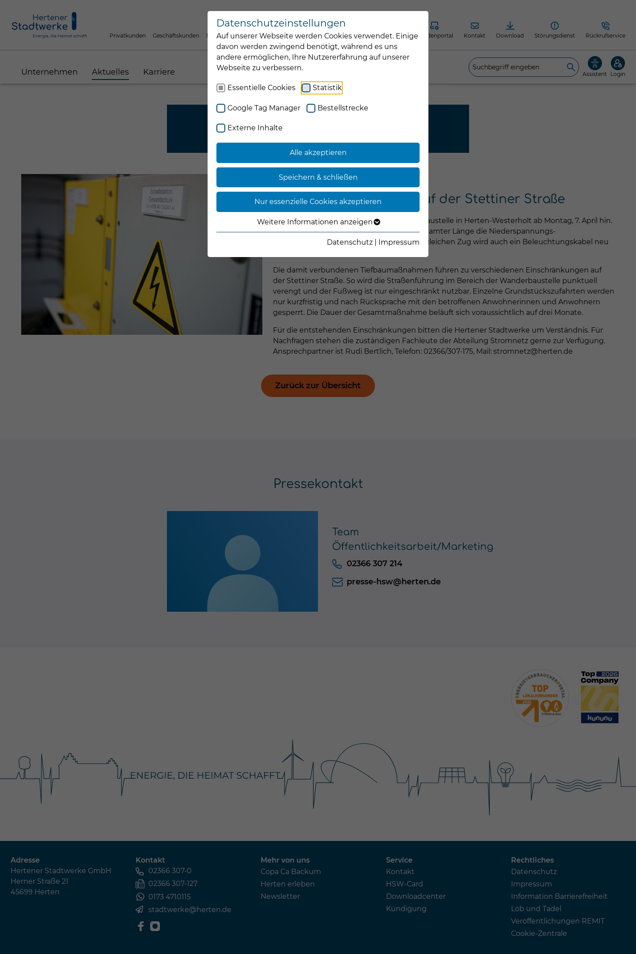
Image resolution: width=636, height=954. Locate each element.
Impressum (399, 242)
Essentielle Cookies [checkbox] (261, 87)
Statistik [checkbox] (327, 87)
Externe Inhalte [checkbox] (255, 128)
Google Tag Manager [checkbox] (263, 108)
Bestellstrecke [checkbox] (343, 108)
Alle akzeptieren (318, 152)
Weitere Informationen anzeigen (318, 222)
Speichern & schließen (318, 177)
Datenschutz (350, 242)
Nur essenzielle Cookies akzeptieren (318, 201)
